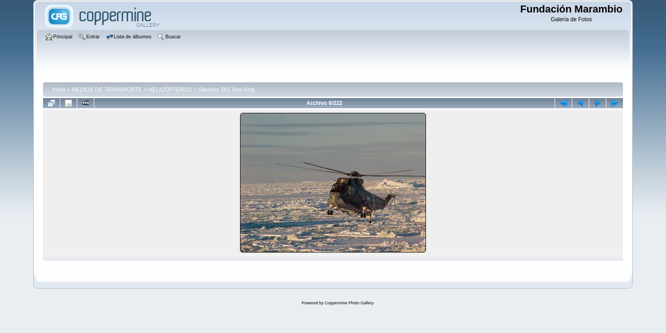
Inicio (58, 89)
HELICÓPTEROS (170, 89)
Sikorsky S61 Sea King (226, 89)
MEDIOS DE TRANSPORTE (107, 89)
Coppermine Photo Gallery (349, 303)
